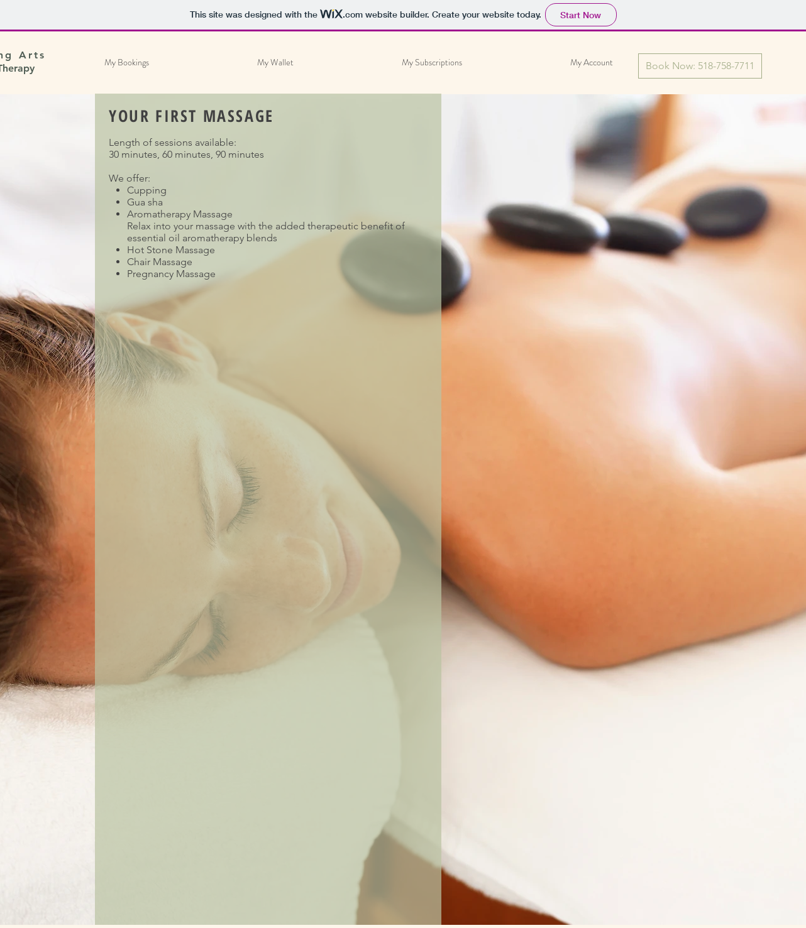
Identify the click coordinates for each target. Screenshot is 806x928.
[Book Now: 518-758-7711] (700, 66)
